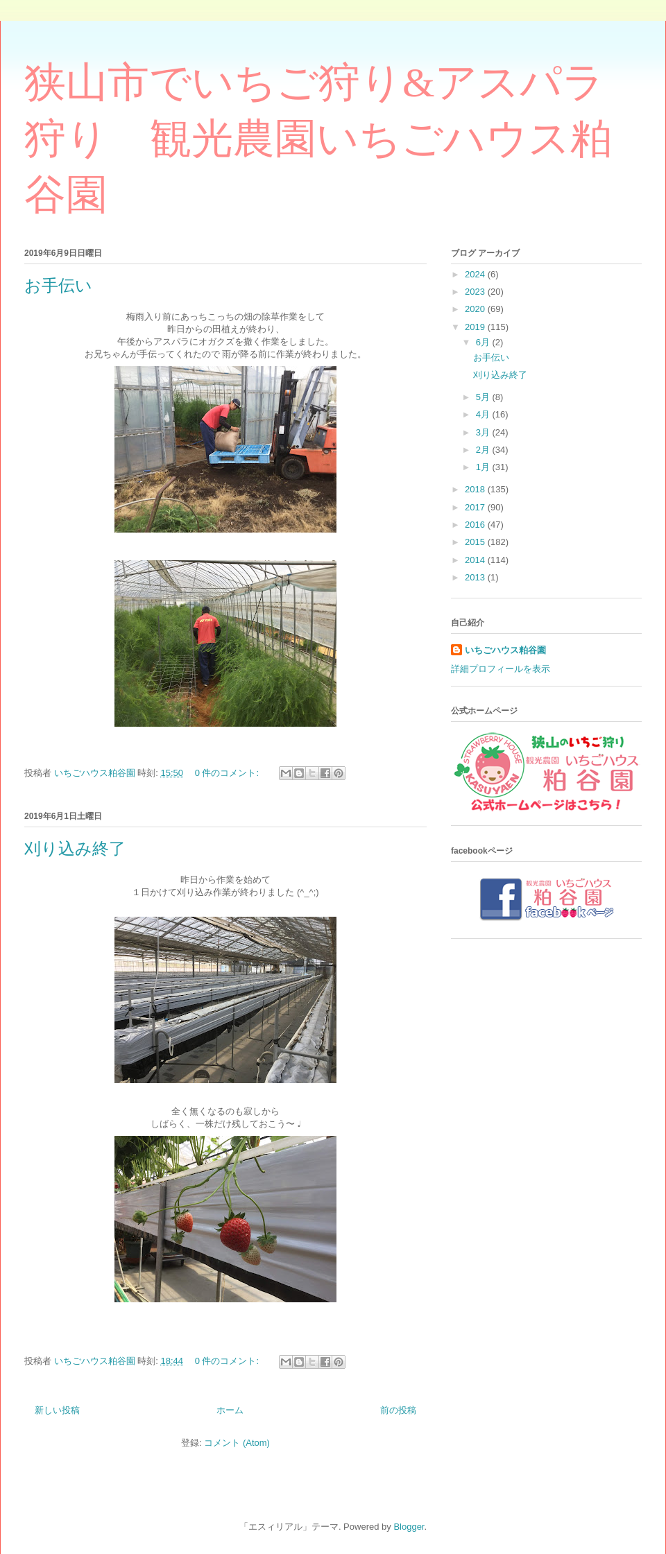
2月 (484, 449)
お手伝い (58, 286)
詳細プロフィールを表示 (500, 669)
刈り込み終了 (75, 849)
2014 (476, 560)
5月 (484, 397)
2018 (476, 489)
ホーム (230, 1410)
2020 (476, 309)
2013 (476, 577)
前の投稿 (398, 1410)
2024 (476, 274)
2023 (476, 291)
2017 (476, 507)
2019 (476, 327)
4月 (484, 414)
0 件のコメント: (228, 773)
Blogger (408, 1526)
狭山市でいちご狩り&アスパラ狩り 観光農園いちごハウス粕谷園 (318, 139)
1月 (484, 467)
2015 (476, 542)
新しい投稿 (57, 1410)
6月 (484, 342)
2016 (476, 524)
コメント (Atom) (237, 1443)
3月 (484, 432)
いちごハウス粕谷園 (505, 650)
